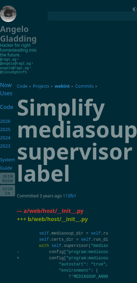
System (7, 158)
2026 (5, 120)
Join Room (7, 177)
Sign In (7, 189)
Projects (41, 85)
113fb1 (69, 195)
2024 (5, 136)
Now (6, 84)
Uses (6, 92)
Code (22, 85)
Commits (84, 85)
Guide (6, 167)
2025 (5, 128)
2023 (5, 145)
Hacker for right (15, 45)
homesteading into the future (18, 52)
